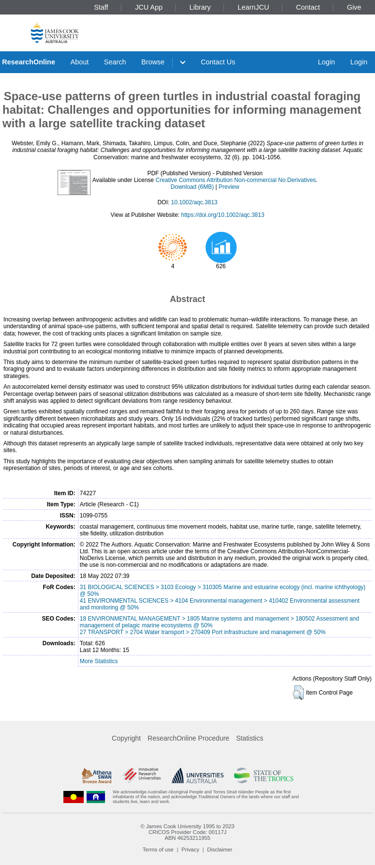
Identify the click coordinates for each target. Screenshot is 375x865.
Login (326, 62)
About (80, 62)
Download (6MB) (192, 186)
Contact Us (218, 62)
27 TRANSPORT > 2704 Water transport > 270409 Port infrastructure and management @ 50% (203, 632)
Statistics (249, 738)
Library (200, 7)
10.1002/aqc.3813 (194, 202)
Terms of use (158, 849)
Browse (153, 62)
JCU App (149, 7)
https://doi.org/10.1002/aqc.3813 (222, 215)
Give (354, 7)
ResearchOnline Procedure (188, 738)
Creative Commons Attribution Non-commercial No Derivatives (235, 180)
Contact (308, 7)
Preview (229, 186)
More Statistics (99, 661)
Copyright (126, 738)
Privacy (190, 849)
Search (115, 62)
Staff (101, 7)
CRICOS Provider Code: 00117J (187, 832)
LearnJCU (253, 7)
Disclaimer (219, 849)
